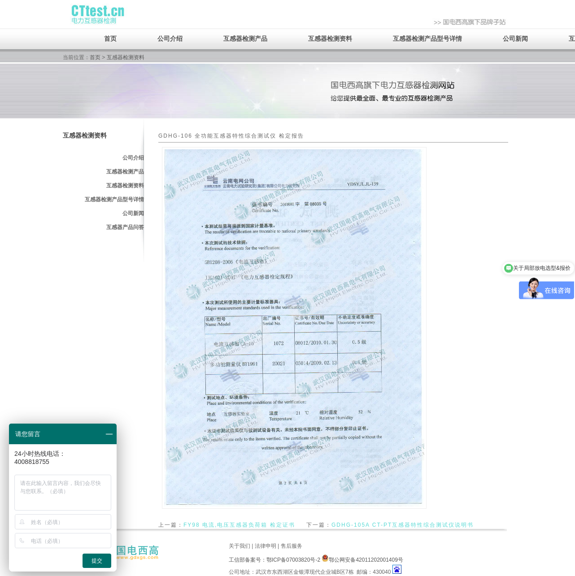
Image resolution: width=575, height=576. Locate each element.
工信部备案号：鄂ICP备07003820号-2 (274, 560)
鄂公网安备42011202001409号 (362, 560)
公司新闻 (515, 38)
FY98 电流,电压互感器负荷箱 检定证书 (239, 525)
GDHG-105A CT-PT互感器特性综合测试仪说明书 (402, 525)
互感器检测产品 (245, 38)
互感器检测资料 (330, 38)
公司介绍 (170, 38)
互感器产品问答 (125, 227)
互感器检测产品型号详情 (427, 38)
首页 (110, 38)
